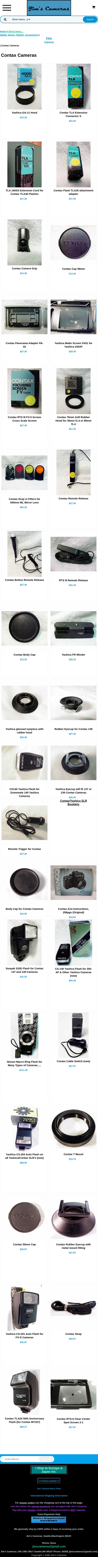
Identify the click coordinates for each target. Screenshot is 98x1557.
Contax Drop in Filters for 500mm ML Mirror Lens (24, 500)
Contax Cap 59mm (73, 268)
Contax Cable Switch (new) (73, 1061)
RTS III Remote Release (73, 580)
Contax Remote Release (73, 498)
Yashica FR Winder (73, 654)
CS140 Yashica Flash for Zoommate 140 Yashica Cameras (24, 792)
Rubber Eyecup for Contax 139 (73, 728)
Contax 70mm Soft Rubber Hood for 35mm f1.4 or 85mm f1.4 (74, 421)
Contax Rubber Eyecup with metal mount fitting (73, 1246)
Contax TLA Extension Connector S (73, 114)
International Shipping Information (49, 1495)
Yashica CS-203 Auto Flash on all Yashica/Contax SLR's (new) (24, 1156)
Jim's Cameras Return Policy (49, 1489)
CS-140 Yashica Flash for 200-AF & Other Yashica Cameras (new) (73, 972)
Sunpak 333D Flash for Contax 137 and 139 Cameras (24, 970)
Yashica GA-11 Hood (24, 112)
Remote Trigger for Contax (24, 848)
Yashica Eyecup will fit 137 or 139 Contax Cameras (73, 791)
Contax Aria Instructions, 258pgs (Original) (73, 910)
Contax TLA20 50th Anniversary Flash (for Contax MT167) (24, 1420)
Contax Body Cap (24, 654)
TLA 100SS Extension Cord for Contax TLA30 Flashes (24, 192)
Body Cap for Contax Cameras (24, 908)
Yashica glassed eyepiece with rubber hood (24, 730)
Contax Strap (73, 1333)
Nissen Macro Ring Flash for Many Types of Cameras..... (24, 1063)
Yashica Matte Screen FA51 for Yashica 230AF (73, 345)
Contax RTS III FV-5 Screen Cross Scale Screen (24, 419)
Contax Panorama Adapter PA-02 (24, 345)
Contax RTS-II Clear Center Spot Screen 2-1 (73, 1420)
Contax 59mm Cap (24, 1244)
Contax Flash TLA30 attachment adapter (73, 192)
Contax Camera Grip (24, 268)
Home (3, 31)
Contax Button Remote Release (24, 579)
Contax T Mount (73, 1154)
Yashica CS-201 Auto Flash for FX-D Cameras (24, 1335)
